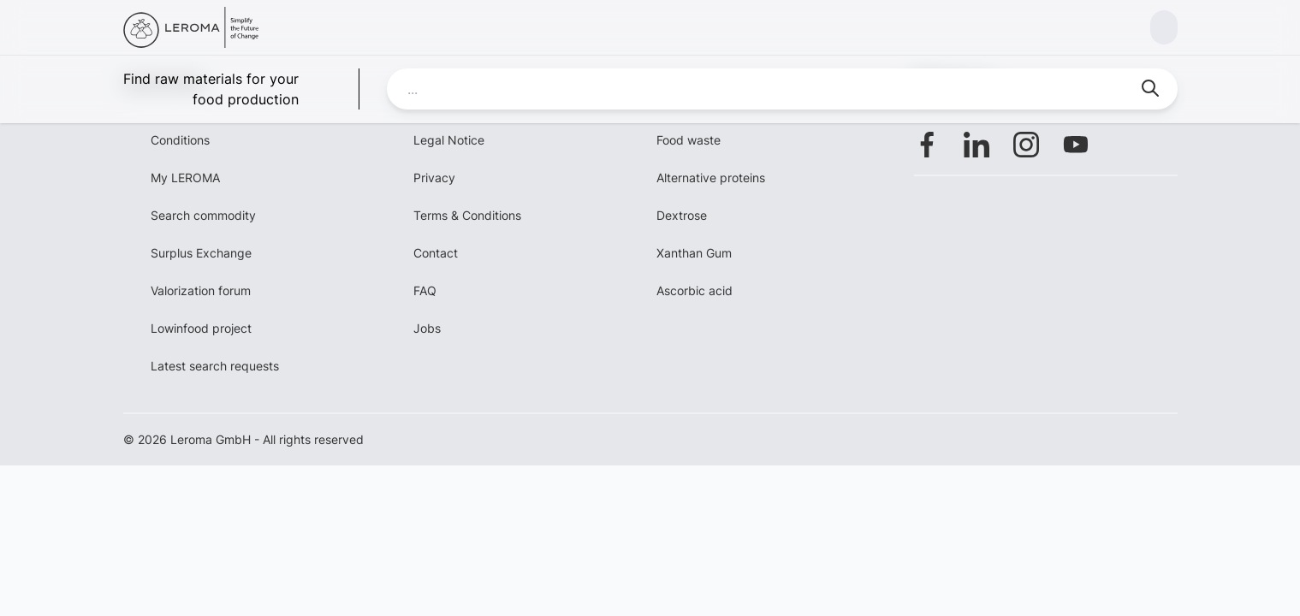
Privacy (434, 177)
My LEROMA (185, 177)
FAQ (424, 290)
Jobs (427, 328)
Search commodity (203, 215)
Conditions (180, 140)
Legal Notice (448, 140)
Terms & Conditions (467, 215)
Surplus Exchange (201, 253)
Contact (435, 253)
